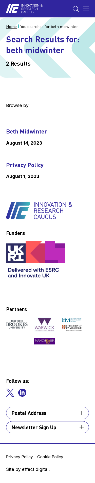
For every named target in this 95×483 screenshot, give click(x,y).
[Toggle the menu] (86, 9)
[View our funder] (36, 260)
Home (11, 26)
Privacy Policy (25, 164)
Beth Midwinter (26, 131)
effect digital (35, 469)
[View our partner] (17, 324)
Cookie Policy (50, 456)
